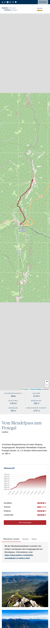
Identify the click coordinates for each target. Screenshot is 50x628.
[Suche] (10, 2)
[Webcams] (2, 2)
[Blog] (8, 2)
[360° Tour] (5, 2)
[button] (47, 381)
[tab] (11, 539)
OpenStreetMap (36, 389)
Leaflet (24, 389)
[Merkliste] (16, 2)
